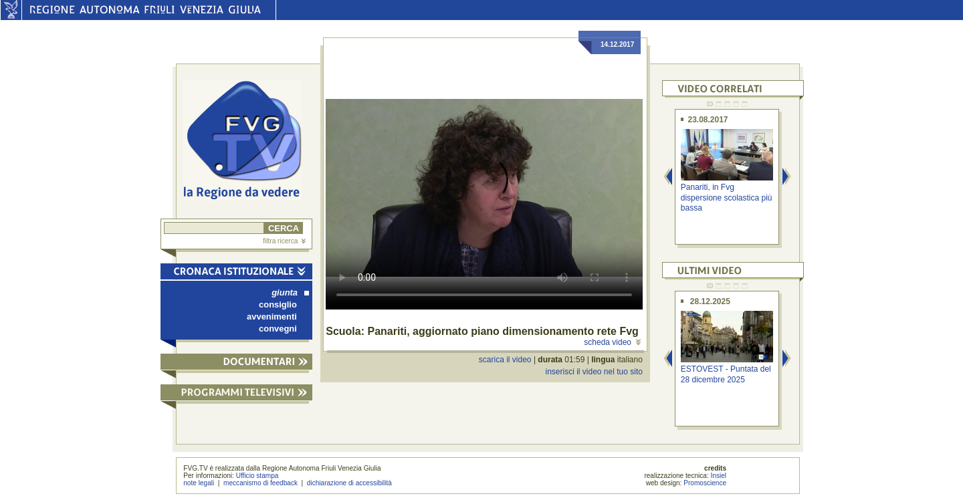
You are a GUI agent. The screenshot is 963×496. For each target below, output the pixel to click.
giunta (290, 292)
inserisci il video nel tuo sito (593, 371)
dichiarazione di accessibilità (349, 483)
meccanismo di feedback (260, 483)
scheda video (612, 342)
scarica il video (505, 359)
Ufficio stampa (257, 475)
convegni (278, 329)
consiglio (278, 304)
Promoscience (704, 483)
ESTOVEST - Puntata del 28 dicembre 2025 (726, 374)
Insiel (719, 475)
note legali (198, 483)
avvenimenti (272, 317)
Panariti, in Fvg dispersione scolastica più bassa (726, 197)
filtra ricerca (284, 241)
